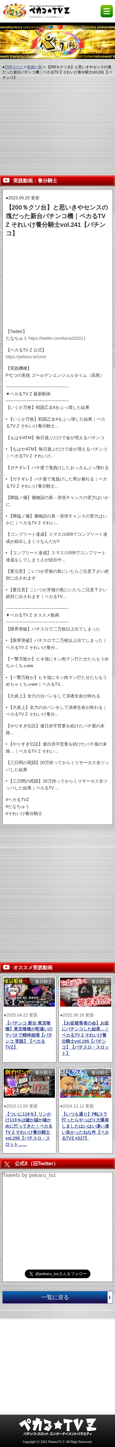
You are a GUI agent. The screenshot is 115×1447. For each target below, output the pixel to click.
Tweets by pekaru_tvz (29, 1175)
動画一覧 (34, 67)
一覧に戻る (77, 1297)
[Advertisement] (58, 126)
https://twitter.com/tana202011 (57, 338)
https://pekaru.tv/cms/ (26, 356)
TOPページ (14, 67)
